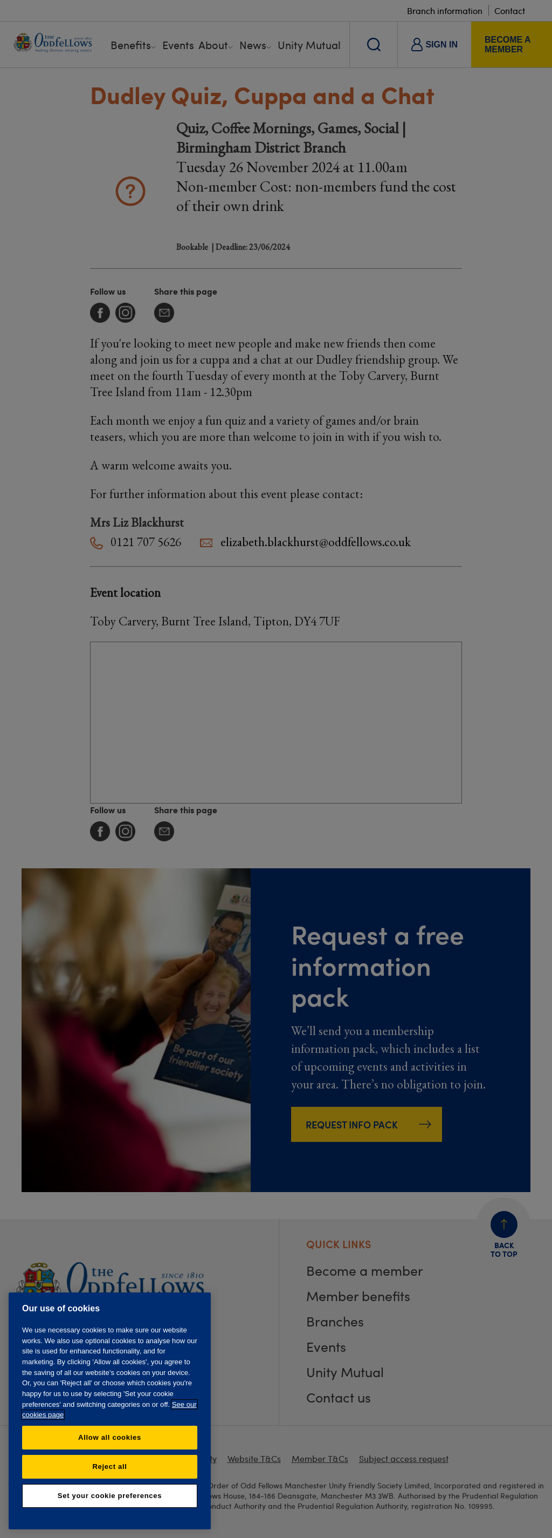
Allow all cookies (109, 1437)
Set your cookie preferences (110, 1496)
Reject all (109, 1466)
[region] (110, 1410)
